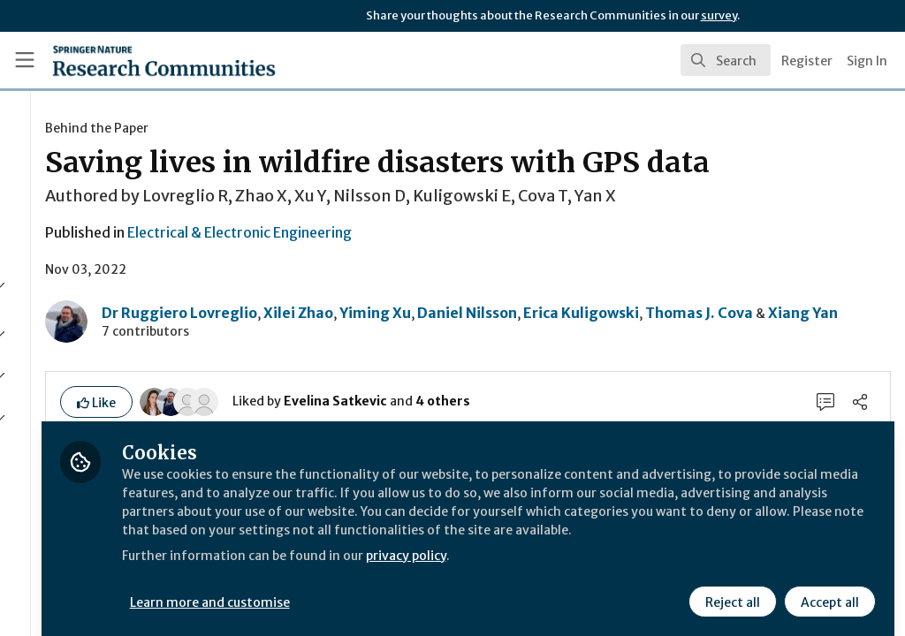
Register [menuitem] (807, 61)
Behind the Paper (292, 128)
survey (719, 15)
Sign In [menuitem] (867, 61)
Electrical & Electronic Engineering (435, 267)
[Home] (133, 60)
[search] (726, 60)
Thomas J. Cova (351, 367)
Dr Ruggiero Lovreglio (374, 346)
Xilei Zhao (494, 346)
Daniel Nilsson (662, 346)
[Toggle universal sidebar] (24, 60)
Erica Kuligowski (776, 346)
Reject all (730, 589)
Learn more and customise (407, 589)
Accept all (827, 589)
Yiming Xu (570, 346)
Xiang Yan (455, 367)
